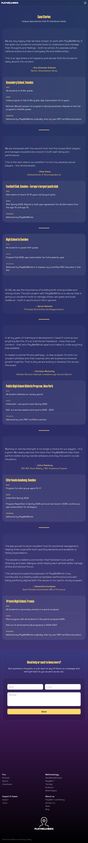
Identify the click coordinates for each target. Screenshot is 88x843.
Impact (5, 799)
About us (49, 796)
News (47, 806)
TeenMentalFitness (53, 778)
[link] (36, 833)
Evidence (49, 787)
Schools (5, 778)
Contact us (50, 803)
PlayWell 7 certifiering (55, 799)
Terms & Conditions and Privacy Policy (17, 839)
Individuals (7, 784)
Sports (5, 781)
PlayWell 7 (49, 781)
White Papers (51, 790)
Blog (47, 809)
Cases (4, 803)
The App (48, 784)
